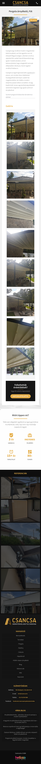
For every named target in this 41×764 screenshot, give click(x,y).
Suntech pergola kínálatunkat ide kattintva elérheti (19, 96)
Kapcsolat (20, 677)
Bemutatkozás (20, 635)
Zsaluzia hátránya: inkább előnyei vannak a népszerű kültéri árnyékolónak (20, 733)
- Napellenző (21, 656)
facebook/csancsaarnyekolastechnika (24, 701)
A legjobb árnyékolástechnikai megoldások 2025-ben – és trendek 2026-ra (20, 721)
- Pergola (20, 644)
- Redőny (20, 648)
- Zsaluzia (20, 652)
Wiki (20, 673)
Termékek (21, 640)
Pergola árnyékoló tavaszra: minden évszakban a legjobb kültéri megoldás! (20, 739)
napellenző (30, 73)
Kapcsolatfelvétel (21, 396)
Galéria (33, 20)
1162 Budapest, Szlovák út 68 (24, 690)
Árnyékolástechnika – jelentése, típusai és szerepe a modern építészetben (21, 715)
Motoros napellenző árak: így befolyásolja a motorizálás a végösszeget (20, 727)
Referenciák (20, 669)
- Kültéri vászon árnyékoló (20, 660)
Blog (20, 664)
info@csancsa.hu (23, 693)
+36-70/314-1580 (23, 697)
